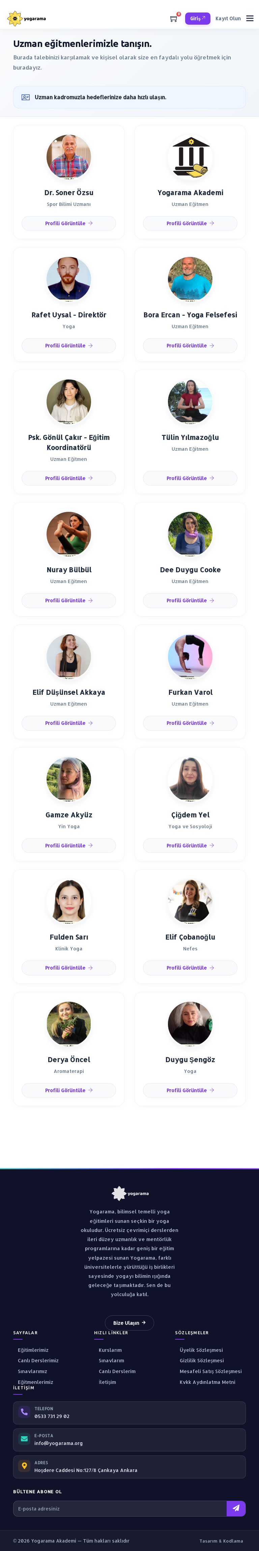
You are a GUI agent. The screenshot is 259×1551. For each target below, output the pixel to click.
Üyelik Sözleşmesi (199, 1350)
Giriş (197, 18)
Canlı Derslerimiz (36, 1360)
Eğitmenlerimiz (33, 1382)
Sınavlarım (109, 1360)
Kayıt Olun (228, 18)
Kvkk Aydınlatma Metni (205, 1382)
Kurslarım (108, 1350)
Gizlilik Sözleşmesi (199, 1360)
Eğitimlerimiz (31, 1350)
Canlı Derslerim (115, 1371)
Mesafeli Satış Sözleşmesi (208, 1371)
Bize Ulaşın (129, 1323)
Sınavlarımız (30, 1371)
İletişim (105, 1382)
